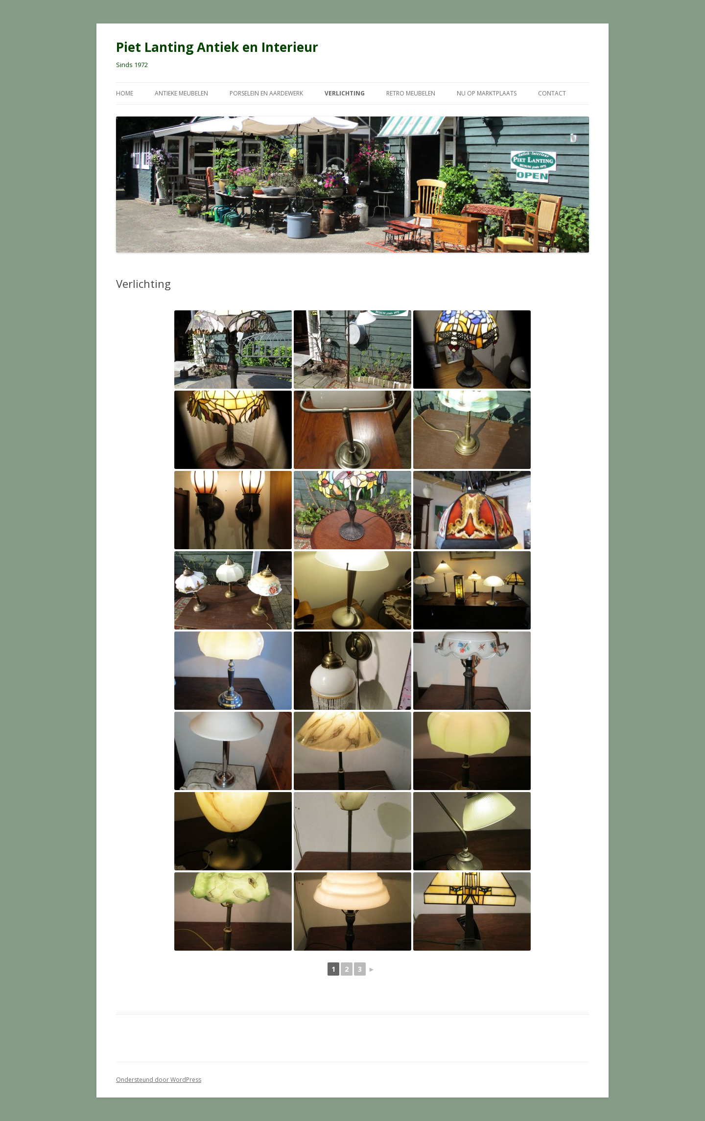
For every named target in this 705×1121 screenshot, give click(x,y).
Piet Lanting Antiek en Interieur (217, 47)
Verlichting (345, 93)
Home (124, 93)
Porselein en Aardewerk (266, 93)
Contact (552, 93)
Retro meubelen (410, 93)
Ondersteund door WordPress (158, 1079)
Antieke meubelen (181, 93)
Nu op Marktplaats (487, 93)
